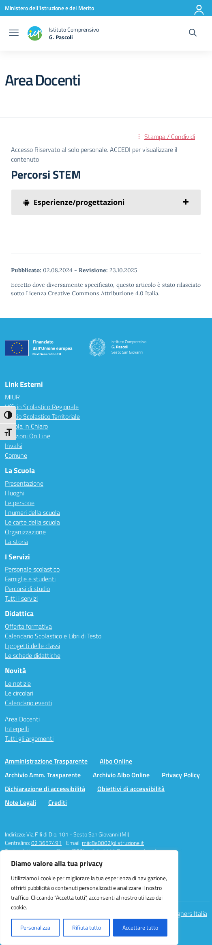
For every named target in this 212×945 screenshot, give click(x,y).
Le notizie (18, 683)
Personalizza (35, 927)
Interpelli (17, 729)
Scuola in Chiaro (26, 426)
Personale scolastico (32, 569)
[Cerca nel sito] (192, 33)
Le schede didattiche (32, 655)
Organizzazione (25, 532)
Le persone (19, 503)
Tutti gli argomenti (29, 738)
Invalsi (13, 445)
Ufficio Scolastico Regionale (42, 407)
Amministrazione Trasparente (46, 761)
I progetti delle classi (32, 646)
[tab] (106, 202)
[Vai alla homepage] (63, 33)
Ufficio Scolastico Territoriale (42, 416)
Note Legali (20, 802)
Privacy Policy (181, 775)
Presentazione (24, 483)
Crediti (57, 802)
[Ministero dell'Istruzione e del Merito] (49, 8)
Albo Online (116, 761)
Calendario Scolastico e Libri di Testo (53, 636)
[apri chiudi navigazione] (14, 33)
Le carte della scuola (32, 522)
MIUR (12, 397)
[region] (89, 897)
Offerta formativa (28, 626)
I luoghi (14, 493)
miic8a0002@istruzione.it (113, 842)
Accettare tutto (140, 927)
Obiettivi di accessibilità (131, 789)
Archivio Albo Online (121, 775)
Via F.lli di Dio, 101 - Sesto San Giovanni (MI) (77, 834)
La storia (16, 541)
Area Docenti (22, 719)
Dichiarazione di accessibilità (45, 789)
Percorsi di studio (27, 588)
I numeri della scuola (32, 512)
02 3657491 (46, 842)
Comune (16, 455)
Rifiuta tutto (86, 927)
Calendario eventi (28, 703)
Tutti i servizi (21, 598)
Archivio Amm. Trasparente (43, 775)
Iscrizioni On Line (27, 436)
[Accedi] (199, 8)
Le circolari (19, 693)
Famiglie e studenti (30, 579)
